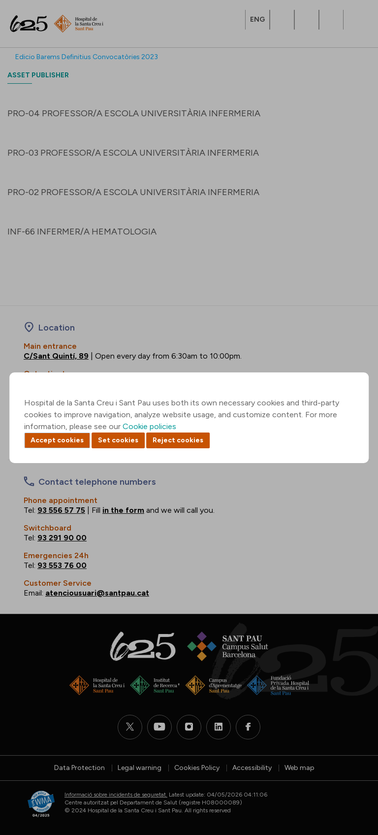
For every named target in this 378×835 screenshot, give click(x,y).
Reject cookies (178, 440)
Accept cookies (57, 440)
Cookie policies (149, 426)
